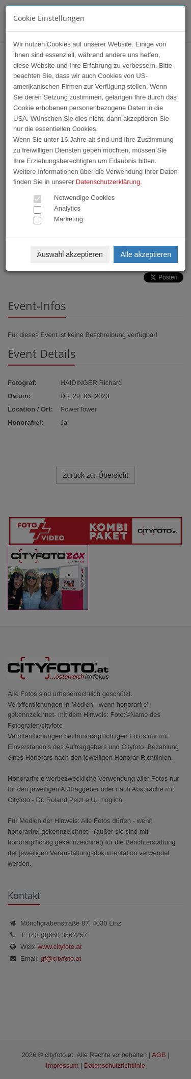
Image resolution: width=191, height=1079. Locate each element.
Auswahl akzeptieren (70, 254)
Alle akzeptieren (145, 254)
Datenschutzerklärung (108, 182)
